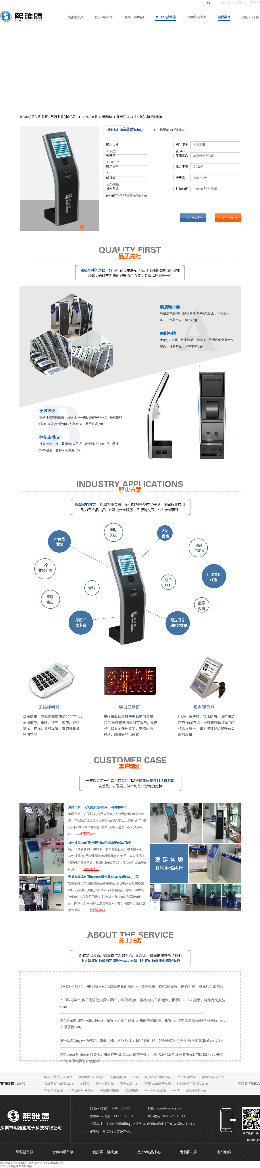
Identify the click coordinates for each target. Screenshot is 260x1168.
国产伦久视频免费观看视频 (16, 1166)
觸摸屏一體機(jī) (105, 1152)
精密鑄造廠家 (53, 1090)
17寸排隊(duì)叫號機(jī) (146, 116)
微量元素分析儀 (213, 1077)
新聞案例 (224, 17)
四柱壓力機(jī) (109, 1090)
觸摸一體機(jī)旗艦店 (58, 1077)
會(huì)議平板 (104, 17)
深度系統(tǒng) (196, 1090)
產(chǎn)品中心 (165, 17)
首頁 (45, 116)
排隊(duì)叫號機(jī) (114, 116)
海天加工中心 (129, 1083)
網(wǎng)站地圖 (231, 2)
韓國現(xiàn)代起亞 (92, 1077)
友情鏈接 (12, 1083)
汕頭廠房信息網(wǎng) (192, 1083)
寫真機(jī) (131, 1090)
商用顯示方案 (197, 17)
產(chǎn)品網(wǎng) (158, 1077)
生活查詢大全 (186, 1077)
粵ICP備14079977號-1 (116, 1131)
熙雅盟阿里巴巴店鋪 (125, 1077)
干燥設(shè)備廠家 (81, 1090)
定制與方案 (189, 1152)
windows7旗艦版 (155, 1090)
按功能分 (91, 116)
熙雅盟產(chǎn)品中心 (66, 116)
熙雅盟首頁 (75, 17)
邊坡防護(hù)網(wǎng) (59, 1083)
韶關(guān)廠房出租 (157, 1083)
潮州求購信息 (104, 1083)
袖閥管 (84, 1083)
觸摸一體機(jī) (134, 17)
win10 (176, 1090)
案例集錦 (224, 1152)
